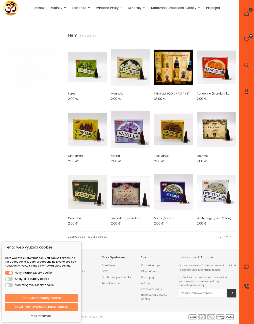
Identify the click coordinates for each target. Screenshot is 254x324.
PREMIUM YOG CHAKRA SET (172, 96)
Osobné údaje (150, 265)
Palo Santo (161, 159)
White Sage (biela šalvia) (214, 221)
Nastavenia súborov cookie (154, 297)
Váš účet (148, 257)
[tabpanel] (30, 73)
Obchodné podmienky (116, 277)
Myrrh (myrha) (164, 221)
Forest (72, 96)
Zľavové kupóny (151, 289)
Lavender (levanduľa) (126, 221)
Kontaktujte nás (111, 283)
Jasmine (203, 159)
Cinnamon (75, 159)
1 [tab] (55, 72)
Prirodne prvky (109, 10)
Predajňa (213, 9)
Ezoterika (81, 10)
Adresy (145, 283)
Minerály (137, 10)
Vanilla (115, 159)
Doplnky (58, 10)
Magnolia (117, 96)
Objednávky (149, 271)
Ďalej (229, 240)
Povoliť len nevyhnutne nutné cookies (42, 306)
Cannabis (74, 221)
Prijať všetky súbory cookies (41, 297)
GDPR (105, 271)
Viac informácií (41, 316)
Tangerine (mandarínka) (214, 96)
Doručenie (108, 265)
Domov (39, 9)
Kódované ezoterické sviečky (176, 10)
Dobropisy (147, 277)
